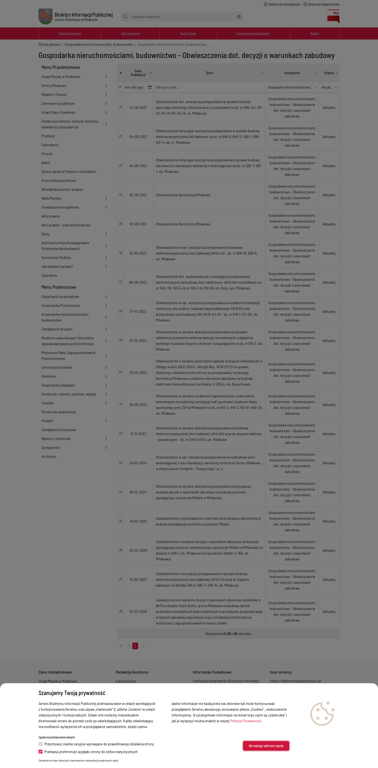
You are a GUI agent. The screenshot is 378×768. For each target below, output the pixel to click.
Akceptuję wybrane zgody (266, 746)
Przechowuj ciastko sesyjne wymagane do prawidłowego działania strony (96, 744)
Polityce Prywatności (245, 720)
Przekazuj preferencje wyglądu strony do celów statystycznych (88, 751)
